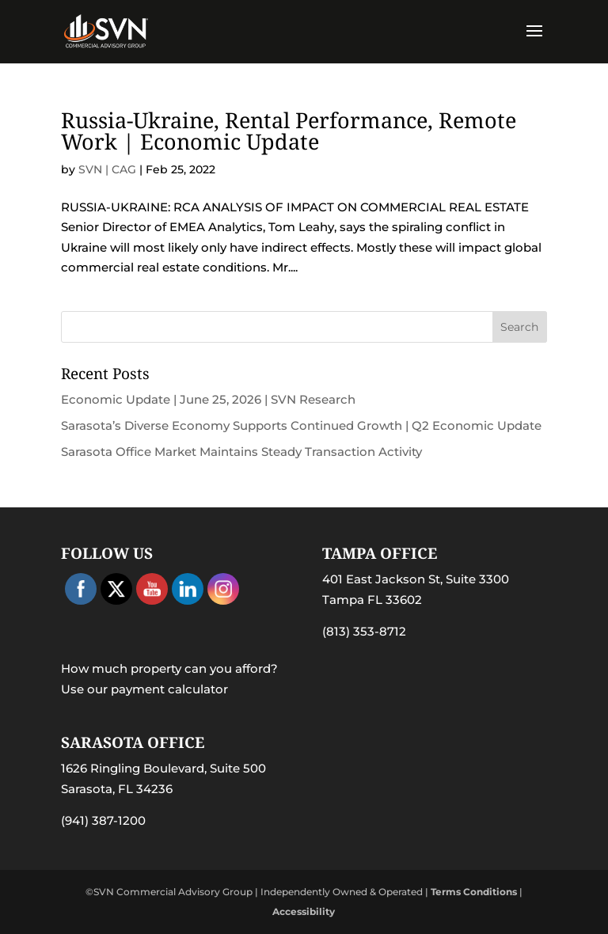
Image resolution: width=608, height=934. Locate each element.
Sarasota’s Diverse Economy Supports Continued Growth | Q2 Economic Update (301, 425)
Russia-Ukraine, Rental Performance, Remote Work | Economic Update (288, 130)
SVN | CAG (107, 169)
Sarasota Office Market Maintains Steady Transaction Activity (241, 451)
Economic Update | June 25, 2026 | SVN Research (208, 399)
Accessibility (303, 911)
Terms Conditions (474, 892)
